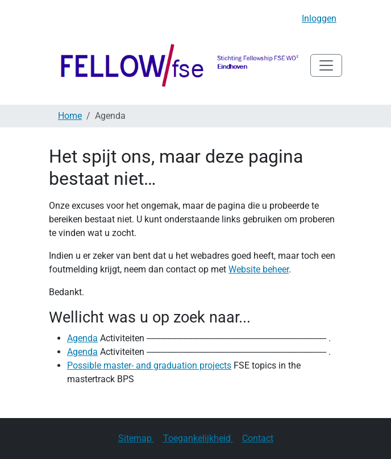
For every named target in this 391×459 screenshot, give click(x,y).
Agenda (82, 338)
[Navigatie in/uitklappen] (326, 65)
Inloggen (319, 18)
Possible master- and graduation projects (149, 365)
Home (70, 115)
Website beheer (258, 269)
